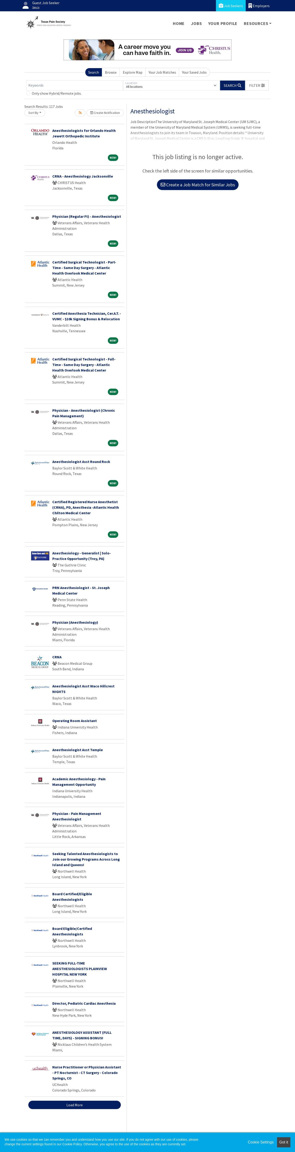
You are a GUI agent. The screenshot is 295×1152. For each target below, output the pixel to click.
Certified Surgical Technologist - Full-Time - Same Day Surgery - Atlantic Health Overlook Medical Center (83, 364)
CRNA (57, 657)
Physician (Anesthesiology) (75, 622)
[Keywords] (74, 85)
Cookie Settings (261, 1142)
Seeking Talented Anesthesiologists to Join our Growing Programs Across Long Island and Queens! (86, 859)
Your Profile (223, 23)
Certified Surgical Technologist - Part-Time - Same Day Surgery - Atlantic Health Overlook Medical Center (84, 267)
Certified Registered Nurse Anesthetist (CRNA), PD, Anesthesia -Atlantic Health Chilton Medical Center (85, 507)
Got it (283, 1142)
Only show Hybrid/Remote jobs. (57, 93)
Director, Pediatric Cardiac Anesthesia (84, 1003)
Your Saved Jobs (194, 72)
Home (179, 23)
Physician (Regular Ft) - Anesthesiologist (86, 216)
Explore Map (132, 72)
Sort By (33, 113)
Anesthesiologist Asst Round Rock (81, 461)
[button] (257, 85)
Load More (74, 1105)
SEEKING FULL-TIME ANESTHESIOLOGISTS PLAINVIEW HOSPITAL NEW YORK (79, 969)
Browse (111, 72)
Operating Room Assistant (74, 720)
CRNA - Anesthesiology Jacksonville (82, 176)
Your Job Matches (162, 72)
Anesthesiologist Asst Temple (77, 749)
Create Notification (105, 113)
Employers (259, 6)
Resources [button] (256, 23)
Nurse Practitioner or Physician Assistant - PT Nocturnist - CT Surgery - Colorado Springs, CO (86, 1072)
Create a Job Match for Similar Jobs (198, 184)
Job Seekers (231, 6)
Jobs (196, 23)
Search (93, 72)
